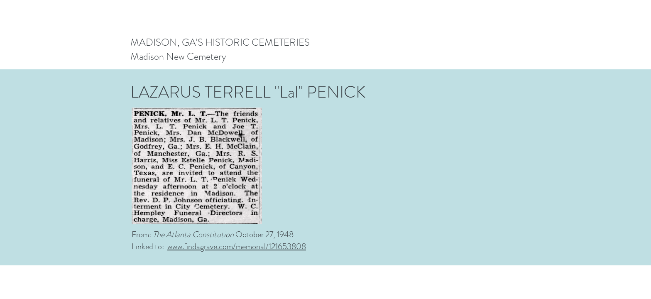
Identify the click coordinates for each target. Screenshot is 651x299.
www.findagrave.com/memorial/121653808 (236, 246)
